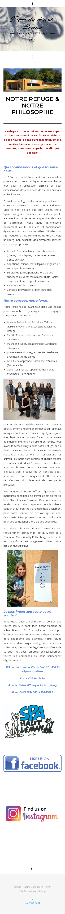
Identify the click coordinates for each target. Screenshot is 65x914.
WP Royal (46, 886)
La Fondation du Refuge (33, 891)
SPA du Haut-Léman (32, 23)
